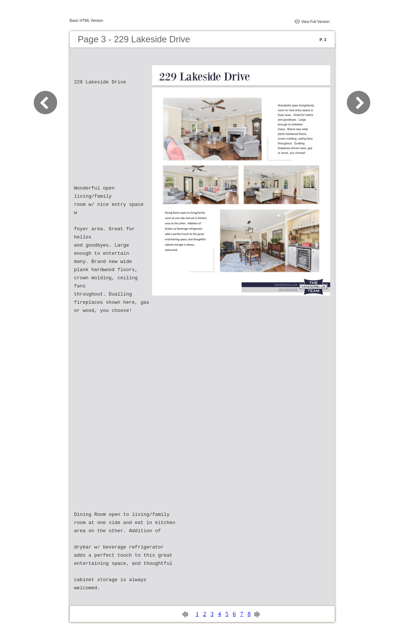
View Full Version (315, 22)
